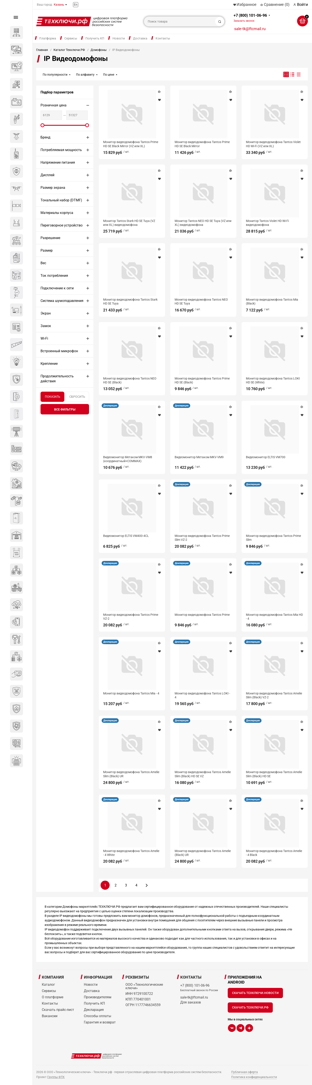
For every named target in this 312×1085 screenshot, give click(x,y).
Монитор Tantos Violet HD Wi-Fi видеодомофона (267, 222)
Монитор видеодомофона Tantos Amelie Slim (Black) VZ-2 (274, 695)
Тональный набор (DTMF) (61, 200)
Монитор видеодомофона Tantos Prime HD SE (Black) (202, 380)
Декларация (110, 405)
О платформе (52, 997)
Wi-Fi (44, 338)
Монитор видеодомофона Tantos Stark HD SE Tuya (130, 301)
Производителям (97, 997)
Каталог (48, 984)
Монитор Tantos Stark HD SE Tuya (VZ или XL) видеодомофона (129, 222)
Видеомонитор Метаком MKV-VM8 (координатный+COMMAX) (127, 459)
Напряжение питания (58, 162)
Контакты (163, 38)
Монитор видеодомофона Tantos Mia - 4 (131, 693)
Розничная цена (54, 105)
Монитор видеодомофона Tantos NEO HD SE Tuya (201, 301)
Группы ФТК (56, 1077)
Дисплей (47, 175)
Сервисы (70, 38)
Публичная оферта (244, 1072)
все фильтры (64, 409)
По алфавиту (85, 74)
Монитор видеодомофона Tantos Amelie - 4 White (131, 853)
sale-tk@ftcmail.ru (250, 28)
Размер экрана (53, 188)
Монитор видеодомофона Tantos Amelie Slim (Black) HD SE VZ (203, 774)
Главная (42, 50)
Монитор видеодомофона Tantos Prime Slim (273, 537)
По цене (108, 74)
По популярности (55, 74)
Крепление (49, 364)
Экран (46, 313)
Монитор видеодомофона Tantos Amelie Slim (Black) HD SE (274, 774)
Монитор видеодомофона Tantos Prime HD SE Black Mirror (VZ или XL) (130, 144)
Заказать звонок (244, 20)
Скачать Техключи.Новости (255, 993)
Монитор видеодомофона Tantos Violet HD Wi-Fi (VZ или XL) (273, 144)
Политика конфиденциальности (254, 1077)
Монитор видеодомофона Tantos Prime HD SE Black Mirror (202, 144)
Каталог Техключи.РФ (69, 50)
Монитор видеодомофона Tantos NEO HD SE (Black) (129, 380)
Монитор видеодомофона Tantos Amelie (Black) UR (203, 853)
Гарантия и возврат (100, 1022)
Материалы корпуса (57, 213)
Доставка (140, 38)
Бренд (45, 137)
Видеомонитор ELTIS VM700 (265, 457)
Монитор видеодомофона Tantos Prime (202, 614)
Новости (118, 38)
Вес (43, 263)
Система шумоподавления (62, 301)
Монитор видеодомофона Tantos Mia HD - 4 (274, 616)
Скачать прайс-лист (58, 1010)
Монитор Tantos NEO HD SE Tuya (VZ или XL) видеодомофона (203, 222)
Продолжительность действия (57, 378)
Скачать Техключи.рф (250, 1007)
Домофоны (99, 50)
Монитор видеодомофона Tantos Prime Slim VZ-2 (202, 537)
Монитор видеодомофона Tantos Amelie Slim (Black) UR (131, 774)
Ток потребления (54, 276)
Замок (46, 326)
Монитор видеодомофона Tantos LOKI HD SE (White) (273, 380)
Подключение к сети (57, 288)
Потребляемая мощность (61, 150)
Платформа (47, 38)
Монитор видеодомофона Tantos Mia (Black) (272, 301)
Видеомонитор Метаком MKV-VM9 (199, 457)
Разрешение (50, 238)
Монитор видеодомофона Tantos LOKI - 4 (202, 695)
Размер (47, 250)
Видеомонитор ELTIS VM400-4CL (126, 536)
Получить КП (94, 38)
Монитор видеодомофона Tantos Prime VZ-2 (130, 616)
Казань (59, 4)
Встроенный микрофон (59, 351)
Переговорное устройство (62, 225)
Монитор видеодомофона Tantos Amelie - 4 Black (274, 853)
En (75, 4)
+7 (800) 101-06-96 (250, 17)
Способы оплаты (97, 1016)
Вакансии (49, 1016)
